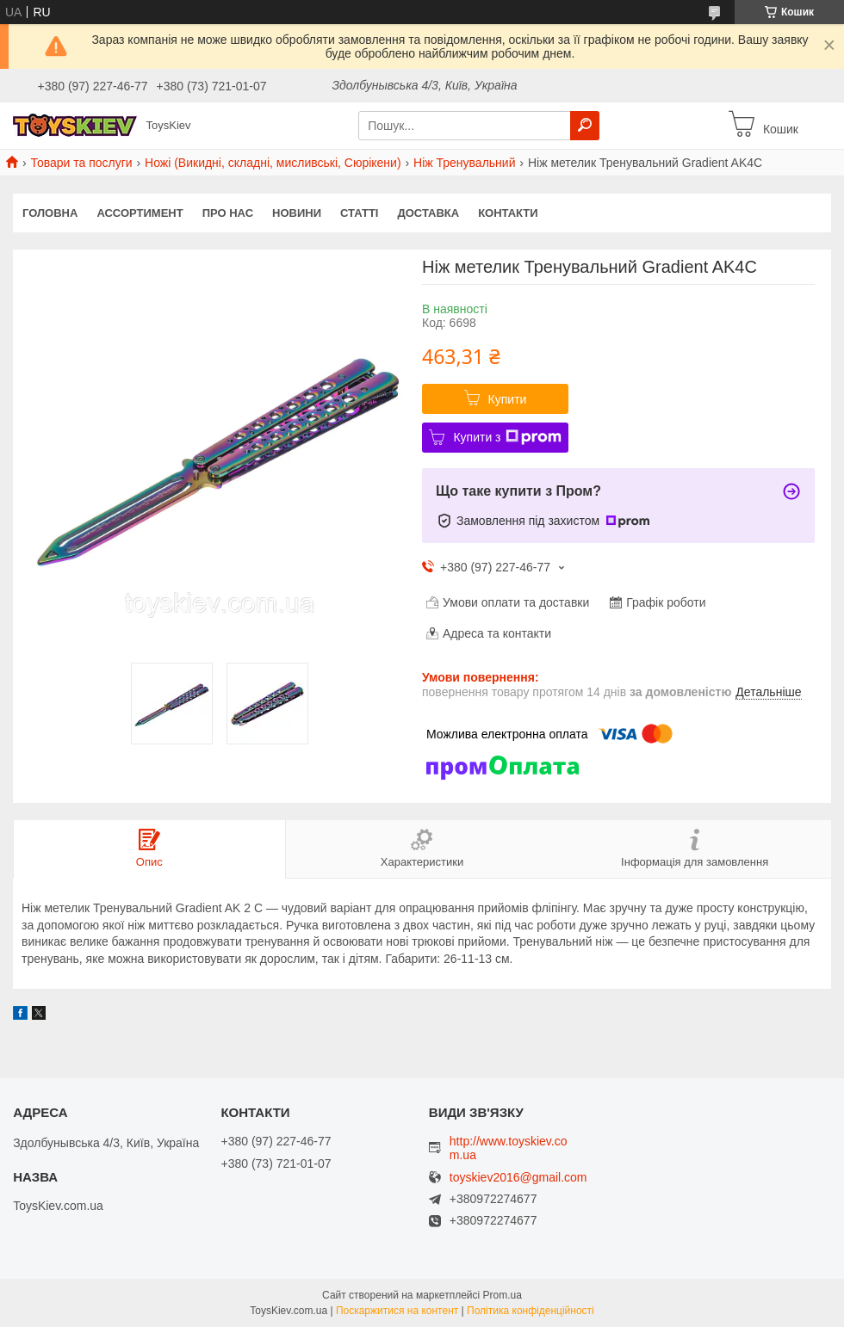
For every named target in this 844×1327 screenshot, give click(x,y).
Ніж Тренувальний (464, 163)
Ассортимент (139, 213)
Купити (507, 399)
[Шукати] (584, 125)
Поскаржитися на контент (397, 1311)
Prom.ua (502, 1295)
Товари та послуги (81, 163)
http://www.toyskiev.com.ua (509, 1148)
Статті (359, 213)
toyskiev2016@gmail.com (518, 1177)
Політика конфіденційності (530, 1311)
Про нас (227, 213)
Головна (50, 213)
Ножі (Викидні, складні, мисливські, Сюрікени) (273, 163)
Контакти (508, 213)
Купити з (507, 437)
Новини (296, 213)
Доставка (428, 213)
